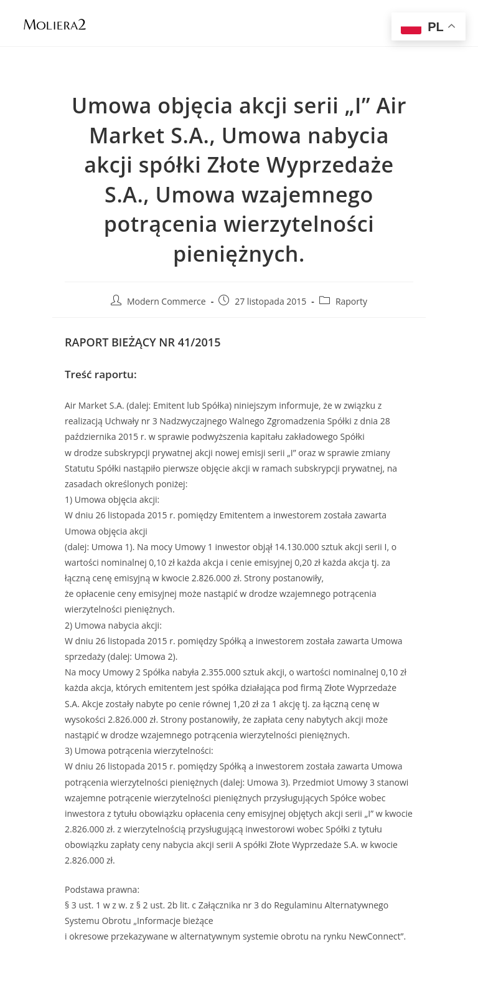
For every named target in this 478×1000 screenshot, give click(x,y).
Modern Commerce (166, 301)
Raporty (351, 301)
